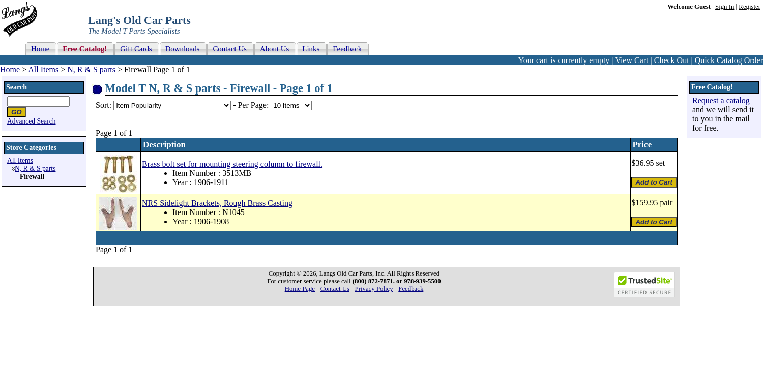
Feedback (410, 288)
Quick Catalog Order (729, 60)
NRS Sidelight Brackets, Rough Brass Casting (217, 203)
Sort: (103, 105)
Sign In (724, 6)
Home (10, 69)
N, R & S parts (91, 69)
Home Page (300, 288)
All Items (43, 69)
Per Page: (254, 105)
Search (16, 87)
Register (749, 6)
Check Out (671, 60)
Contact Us (334, 288)
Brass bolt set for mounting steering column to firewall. (232, 164)
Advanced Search (31, 121)
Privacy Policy (374, 288)
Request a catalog (721, 100)
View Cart (631, 60)
